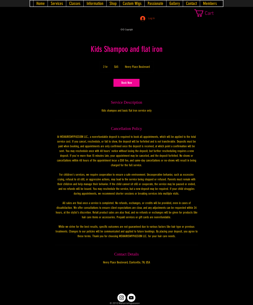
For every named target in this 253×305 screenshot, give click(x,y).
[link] (208, 13)
